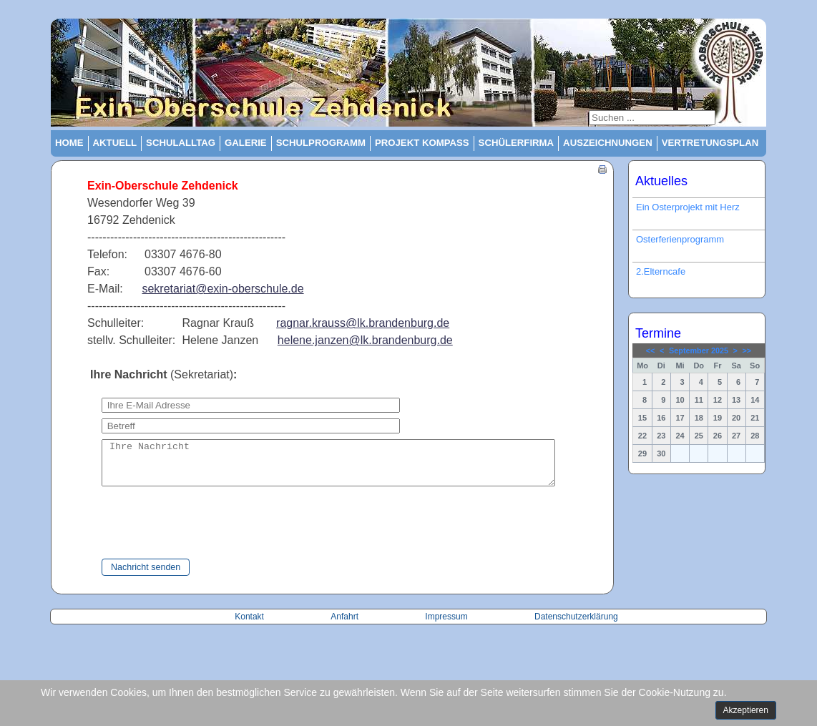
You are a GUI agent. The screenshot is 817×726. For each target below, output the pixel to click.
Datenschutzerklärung (576, 625)
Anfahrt (346, 625)
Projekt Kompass (422, 142)
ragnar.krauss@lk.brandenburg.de (362, 323)
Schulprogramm (321, 142)
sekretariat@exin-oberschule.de (222, 289)
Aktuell (115, 142)
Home (69, 142)
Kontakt (250, 625)
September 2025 (698, 350)
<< (650, 350)
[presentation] (188, 532)
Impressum (446, 625)
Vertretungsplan (710, 142)
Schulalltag (180, 142)
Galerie (246, 142)
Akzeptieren (745, 710)
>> (747, 350)
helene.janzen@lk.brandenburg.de (365, 340)
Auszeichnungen (607, 142)
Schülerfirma (516, 142)
